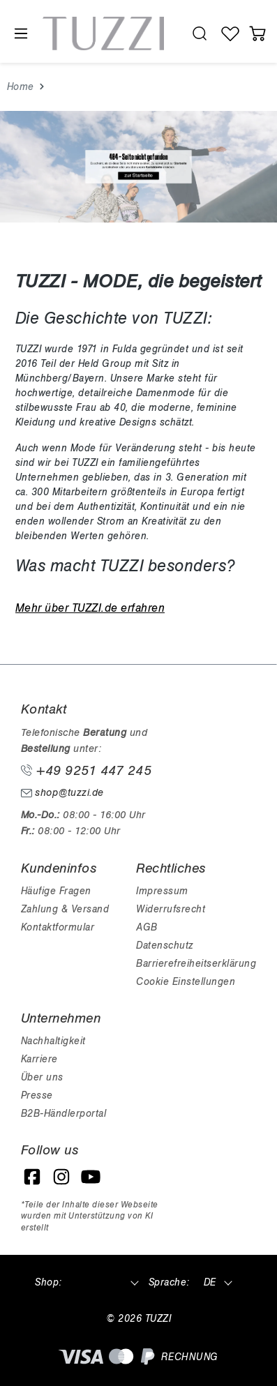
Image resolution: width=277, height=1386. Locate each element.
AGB (147, 927)
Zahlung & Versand (65, 909)
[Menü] (20, 34)
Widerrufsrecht (170, 909)
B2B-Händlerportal (64, 1114)
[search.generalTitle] (199, 33)
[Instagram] (61, 1177)
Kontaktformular (58, 927)
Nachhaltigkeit (53, 1041)
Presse (37, 1095)
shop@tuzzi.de (62, 793)
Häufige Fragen (56, 891)
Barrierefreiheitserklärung (196, 964)
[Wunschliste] (230, 33)
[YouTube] (91, 1177)
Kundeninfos (59, 868)
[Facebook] (32, 1177)
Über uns (42, 1077)
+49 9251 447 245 (86, 770)
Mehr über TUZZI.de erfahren (90, 608)
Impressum (162, 891)
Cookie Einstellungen (185, 982)
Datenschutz (164, 945)
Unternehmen (61, 1018)
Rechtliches (171, 868)
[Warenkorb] (258, 33)
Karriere (39, 1059)
